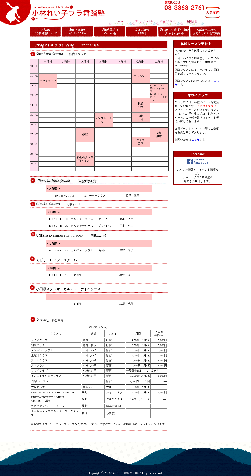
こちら (195, 139)
